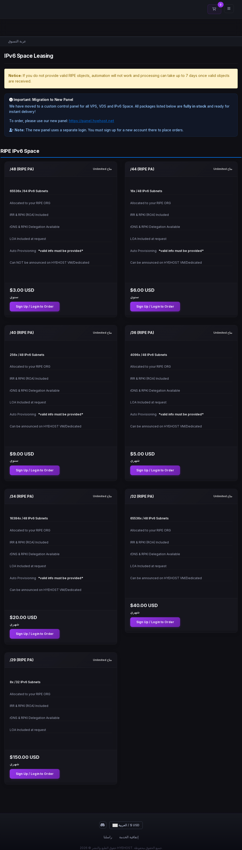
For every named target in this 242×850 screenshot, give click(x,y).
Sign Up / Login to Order (34, 306)
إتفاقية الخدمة (129, 837)
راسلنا (108, 837)
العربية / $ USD (126, 825)
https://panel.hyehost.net (91, 121)
